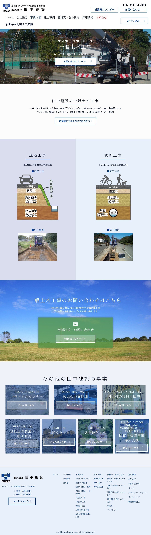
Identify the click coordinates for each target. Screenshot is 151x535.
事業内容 (35, 17)
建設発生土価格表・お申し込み (116, 479)
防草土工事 (98, 482)
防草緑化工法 (80, 505)
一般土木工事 (80, 501)
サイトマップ (133, 496)
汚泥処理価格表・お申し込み (116, 493)
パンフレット (112, 509)
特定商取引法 (134, 501)
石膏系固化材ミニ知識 (19, 24)
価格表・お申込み (69, 17)
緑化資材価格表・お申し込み (116, 499)
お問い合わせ (134, 483)
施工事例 (49, 17)
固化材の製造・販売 (82, 486)
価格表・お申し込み (115, 474)
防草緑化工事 (98, 486)
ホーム (9, 17)
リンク (131, 487)
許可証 (65, 482)
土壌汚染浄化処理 (82, 509)
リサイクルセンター (82, 478)
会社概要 (21, 17)
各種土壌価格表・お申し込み (116, 486)
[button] (104, 9)
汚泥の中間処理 (81, 482)
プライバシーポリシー (137, 492)
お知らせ (101, 17)
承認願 (109, 505)
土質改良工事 (80, 497)
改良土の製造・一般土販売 (82, 491)
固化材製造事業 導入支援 (83, 514)
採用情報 (87, 17)
